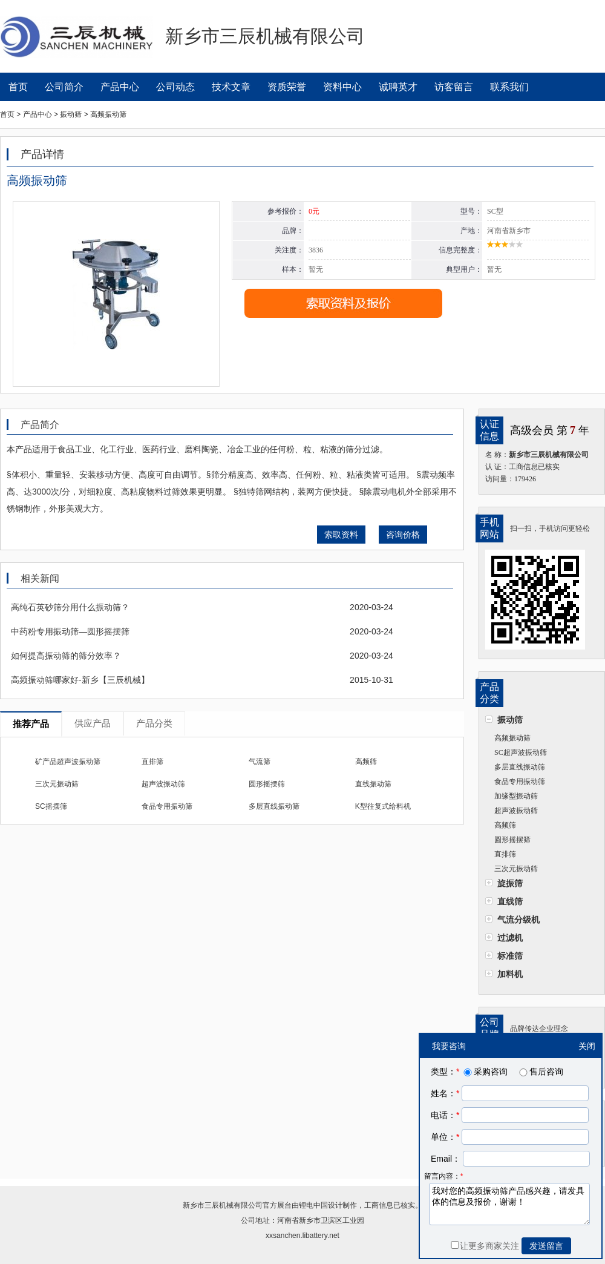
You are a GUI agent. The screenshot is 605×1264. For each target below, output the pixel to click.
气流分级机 (518, 919)
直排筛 (505, 854)
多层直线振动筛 (519, 767)
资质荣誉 (286, 87)
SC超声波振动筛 (520, 752)
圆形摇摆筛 (512, 839)
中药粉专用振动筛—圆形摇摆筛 (70, 631)
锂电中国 (313, 1205)
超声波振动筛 (516, 810)
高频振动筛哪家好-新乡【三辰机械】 (80, 680)
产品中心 (119, 87)
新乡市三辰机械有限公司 (223, 1205)
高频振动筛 (512, 738)
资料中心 (342, 87)
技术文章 (231, 87)
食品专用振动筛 (519, 781)
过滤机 (510, 938)
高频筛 (505, 825)
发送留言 (546, 1246)
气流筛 (259, 761)
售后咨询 (540, 1071)
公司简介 (64, 87)
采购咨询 (485, 1071)
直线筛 (510, 901)
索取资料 (341, 534)
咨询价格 (403, 534)
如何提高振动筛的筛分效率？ (66, 655)
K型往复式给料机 (383, 806)
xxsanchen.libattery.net (302, 1235)
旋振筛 (510, 883)
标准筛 (510, 956)
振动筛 (510, 720)
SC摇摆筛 (51, 806)
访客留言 (453, 87)
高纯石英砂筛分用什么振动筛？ (70, 607)
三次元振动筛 (516, 868)
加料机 (510, 974)
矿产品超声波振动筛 (67, 761)
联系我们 (509, 87)
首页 (18, 87)
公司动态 (175, 87)
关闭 (586, 1046)
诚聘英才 (398, 87)
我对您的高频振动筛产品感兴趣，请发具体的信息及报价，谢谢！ (509, 1204)
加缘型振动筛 (516, 796)
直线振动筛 (373, 784)
